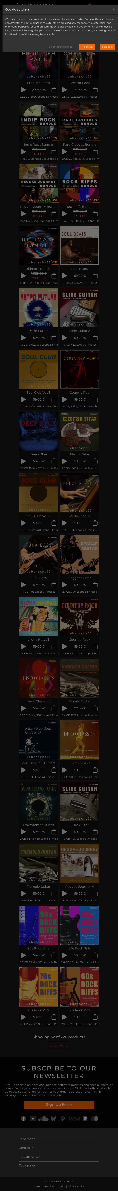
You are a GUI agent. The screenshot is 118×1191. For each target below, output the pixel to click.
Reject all (87, 46)
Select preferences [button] (60, 46)
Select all (107, 46)
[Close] (114, 10)
